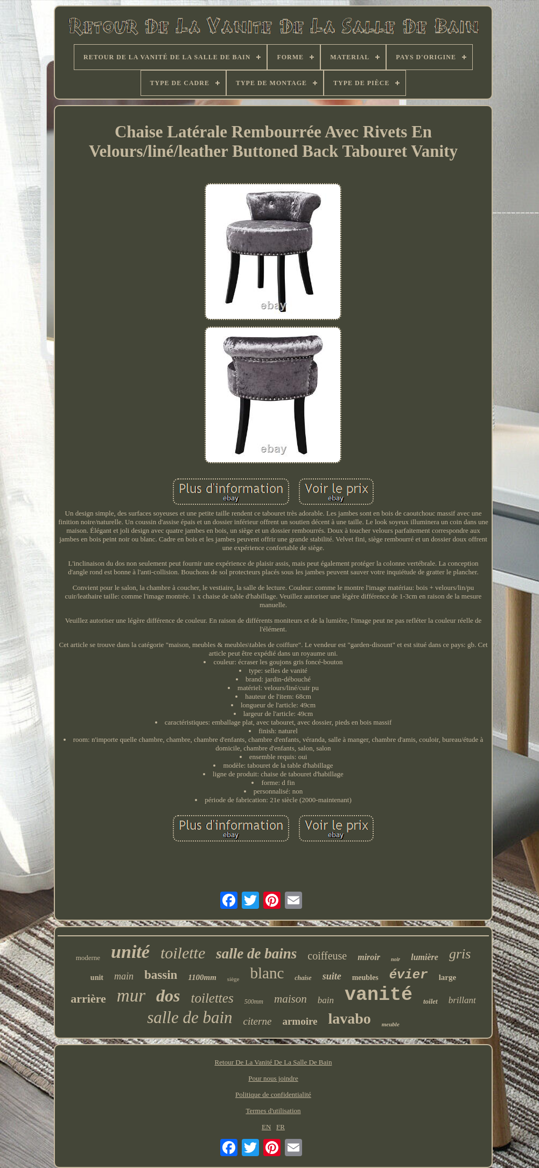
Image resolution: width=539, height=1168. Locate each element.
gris (460, 954)
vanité (378, 995)
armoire (299, 1021)
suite (332, 976)
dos (168, 995)
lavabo (349, 1018)
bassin (160, 975)
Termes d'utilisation (273, 1111)
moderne (88, 958)
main (124, 976)
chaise (303, 978)
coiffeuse (327, 956)
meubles (365, 978)
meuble (391, 1024)
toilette (182, 953)
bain (326, 1000)
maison (290, 998)
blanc (267, 973)
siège (233, 979)
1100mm (202, 977)
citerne (257, 1021)
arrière (88, 998)
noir (395, 959)
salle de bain (189, 1017)
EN (266, 1127)
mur (131, 995)
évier (408, 975)
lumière (424, 957)
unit (96, 978)
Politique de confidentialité (273, 1094)
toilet (430, 1001)
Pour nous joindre (273, 1078)
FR (280, 1127)
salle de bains (256, 953)
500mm (253, 1001)
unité (130, 952)
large (447, 977)
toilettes (212, 998)
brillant (462, 1000)
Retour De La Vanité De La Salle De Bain (273, 1062)
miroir (369, 957)
